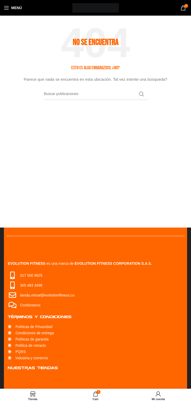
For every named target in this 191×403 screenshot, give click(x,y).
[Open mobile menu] (12, 8)
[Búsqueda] (95, 94)
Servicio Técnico (30, 379)
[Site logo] (95, 7)
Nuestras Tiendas (33, 368)
